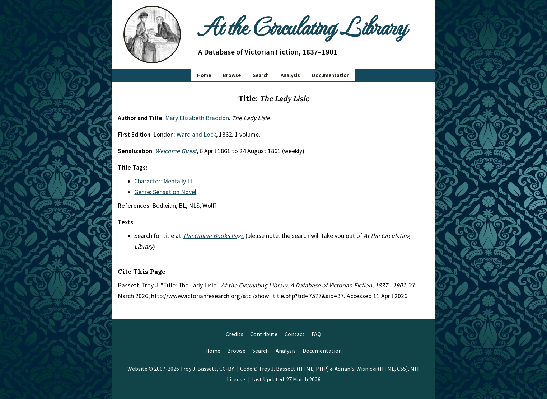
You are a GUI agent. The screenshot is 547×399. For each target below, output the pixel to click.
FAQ (316, 334)
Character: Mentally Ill (163, 181)
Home (204, 75)
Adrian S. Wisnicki (356, 368)
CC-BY (226, 368)
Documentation (331, 75)
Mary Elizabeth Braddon (197, 118)
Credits (234, 334)
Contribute (263, 334)
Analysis (290, 75)
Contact (295, 334)
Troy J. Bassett (198, 368)
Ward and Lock (196, 135)
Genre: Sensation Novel (165, 192)
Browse (232, 75)
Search (261, 75)
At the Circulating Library (302, 26)
